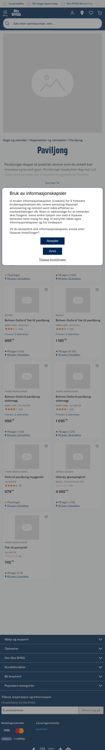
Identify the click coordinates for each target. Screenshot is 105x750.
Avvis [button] (52, 251)
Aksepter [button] (52, 241)
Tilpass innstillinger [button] (52, 259)
